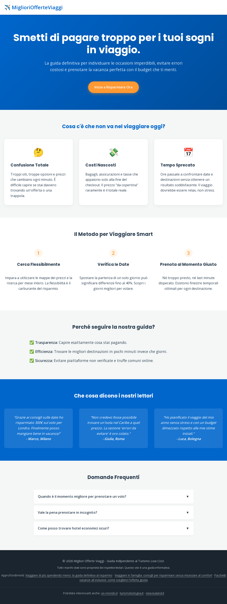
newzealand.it (155, 593)
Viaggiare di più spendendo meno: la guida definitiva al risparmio (68, 575)
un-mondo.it (109, 593)
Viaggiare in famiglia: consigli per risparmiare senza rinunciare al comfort (163, 575)
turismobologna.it (131, 593)
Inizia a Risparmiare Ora (113, 87)
